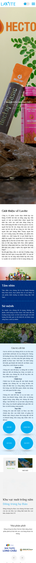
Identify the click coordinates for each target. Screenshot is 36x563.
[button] (14, 557)
